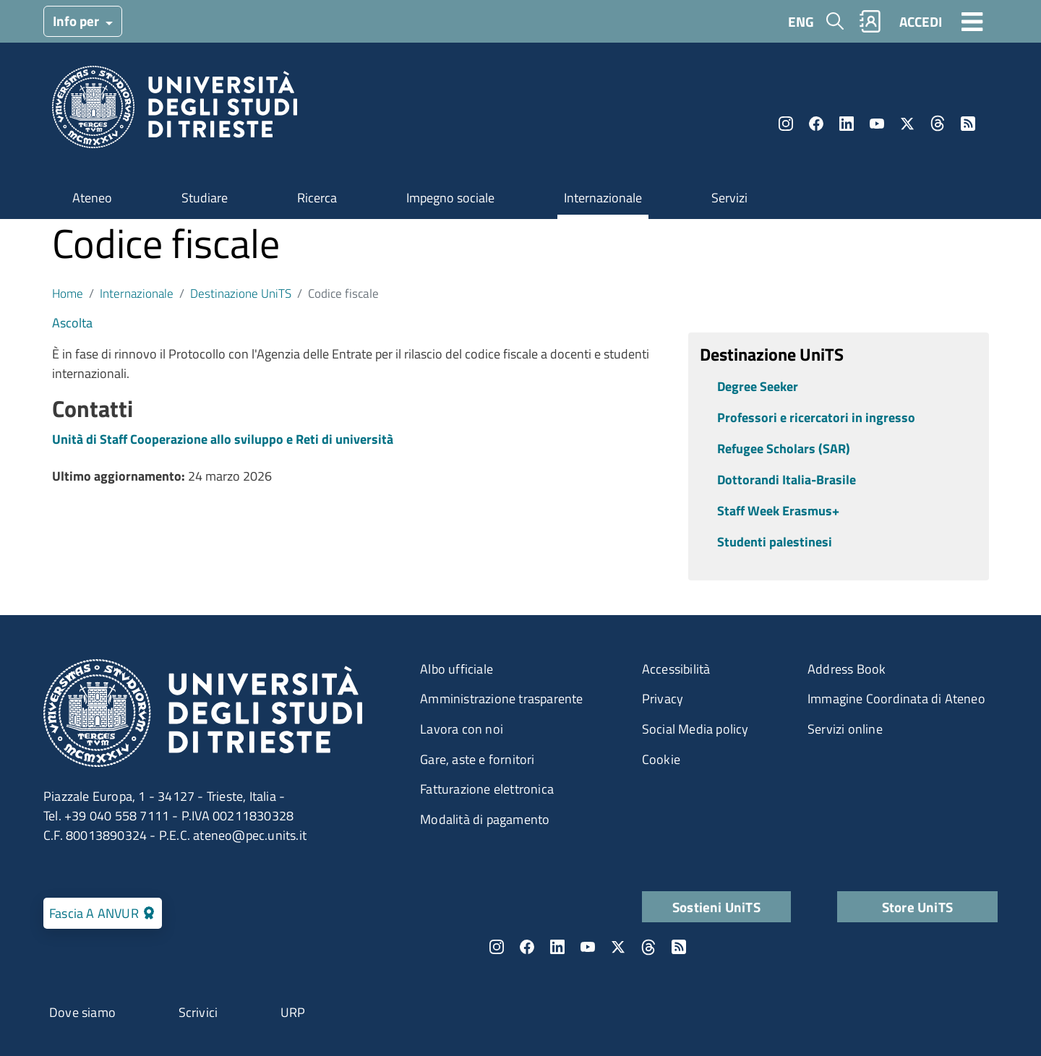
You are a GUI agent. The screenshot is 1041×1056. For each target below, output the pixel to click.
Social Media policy (695, 729)
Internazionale (603, 197)
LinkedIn (846, 123)
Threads (937, 123)
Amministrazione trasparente (501, 698)
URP (293, 1012)
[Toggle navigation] (972, 21)
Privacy (662, 698)
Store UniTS (917, 906)
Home (67, 293)
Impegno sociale (450, 197)
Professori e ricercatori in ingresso (816, 417)
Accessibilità (676, 669)
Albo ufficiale (456, 669)
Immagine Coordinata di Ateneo (896, 698)
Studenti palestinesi (774, 541)
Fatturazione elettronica (487, 789)
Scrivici (198, 1012)
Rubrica (870, 21)
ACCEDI (920, 21)
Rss (968, 123)
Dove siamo (82, 1012)
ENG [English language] (801, 21)
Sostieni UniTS (716, 906)
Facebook (816, 123)
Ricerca (317, 197)
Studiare (204, 197)
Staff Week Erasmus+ (778, 510)
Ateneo (92, 197)
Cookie (661, 759)
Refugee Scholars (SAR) (783, 448)
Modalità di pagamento (484, 819)
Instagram (785, 123)
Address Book (846, 669)
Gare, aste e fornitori (477, 759)
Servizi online (845, 729)
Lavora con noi (461, 729)
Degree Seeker (757, 386)
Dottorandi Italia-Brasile (786, 479)
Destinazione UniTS (240, 293)
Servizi (729, 197)
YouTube (877, 123)
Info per (77, 20)
